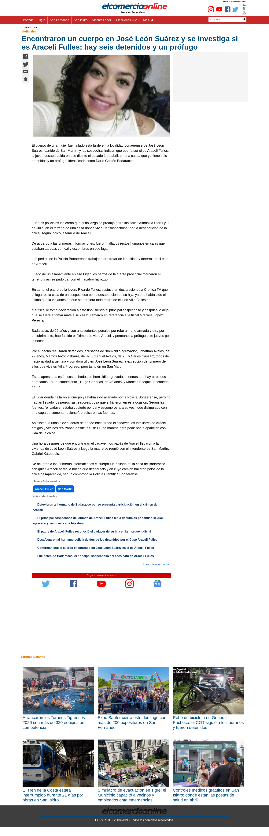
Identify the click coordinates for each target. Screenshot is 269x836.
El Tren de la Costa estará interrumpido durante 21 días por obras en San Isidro (53, 795)
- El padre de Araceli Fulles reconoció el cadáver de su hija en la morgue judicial (93, 531)
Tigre (41, 20)
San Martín (65, 489)
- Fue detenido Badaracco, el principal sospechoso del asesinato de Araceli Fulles (94, 556)
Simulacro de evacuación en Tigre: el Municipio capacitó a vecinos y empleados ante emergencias (132, 795)
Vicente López (101, 20)
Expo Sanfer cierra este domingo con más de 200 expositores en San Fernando (132, 722)
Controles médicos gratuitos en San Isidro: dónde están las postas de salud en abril (206, 795)
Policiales (29, 31)
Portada (28, 20)
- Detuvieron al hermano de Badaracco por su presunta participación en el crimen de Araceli (95, 507)
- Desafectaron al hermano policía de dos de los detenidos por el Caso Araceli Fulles (96, 539)
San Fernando (59, 20)
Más (148, 20)
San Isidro (80, 20)
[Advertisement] (99, 192)
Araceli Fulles (44, 489)
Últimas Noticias (33, 657)
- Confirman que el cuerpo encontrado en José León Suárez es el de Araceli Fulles (94, 547)
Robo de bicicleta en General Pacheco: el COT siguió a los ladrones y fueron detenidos (208, 722)
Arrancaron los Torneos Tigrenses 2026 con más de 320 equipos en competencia (54, 722)
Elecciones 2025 (127, 20)
